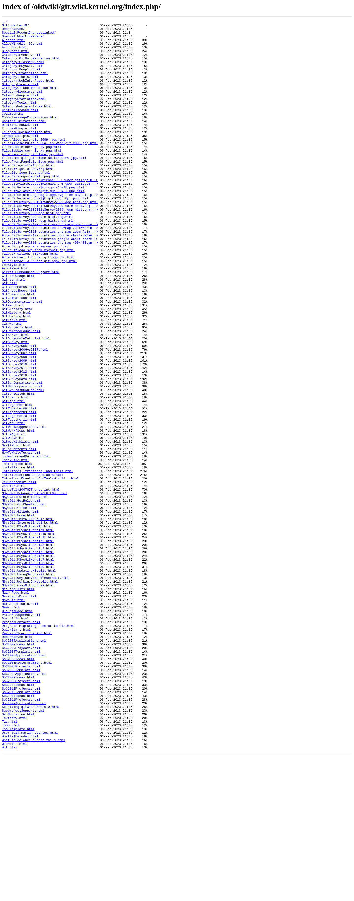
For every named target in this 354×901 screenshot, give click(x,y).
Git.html (9, 336)
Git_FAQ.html (13, 517)
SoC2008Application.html (24, 782)
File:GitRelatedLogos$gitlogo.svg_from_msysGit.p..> (50, 230)
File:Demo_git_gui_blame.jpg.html (32, 181)
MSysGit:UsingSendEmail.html (28, 685)
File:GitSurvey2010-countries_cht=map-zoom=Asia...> (50, 274)
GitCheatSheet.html (19, 345)
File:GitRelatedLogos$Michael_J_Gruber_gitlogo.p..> (50, 212)
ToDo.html (10, 866)
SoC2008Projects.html (21, 796)
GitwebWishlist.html (20, 526)
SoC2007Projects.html (21, 774)
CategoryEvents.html (20, 97)
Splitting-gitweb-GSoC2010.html (30, 844)
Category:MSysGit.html (22, 75)
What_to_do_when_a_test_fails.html (33, 884)
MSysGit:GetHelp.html (21, 597)
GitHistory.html (16, 371)
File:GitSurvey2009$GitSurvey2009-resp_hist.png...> (50, 247)
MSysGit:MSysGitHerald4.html (28, 654)
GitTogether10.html (19, 495)
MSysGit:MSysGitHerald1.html (28, 632)
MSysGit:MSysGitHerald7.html (28, 667)
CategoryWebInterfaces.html (27, 124)
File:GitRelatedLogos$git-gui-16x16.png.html (43, 221)
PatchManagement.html (21, 734)
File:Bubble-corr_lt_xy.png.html (31, 177)
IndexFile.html (15, 548)
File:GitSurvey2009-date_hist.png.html (37, 256)
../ (5, 22)
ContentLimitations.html (24, 141)
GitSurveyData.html (19, 451)
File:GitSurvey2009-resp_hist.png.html (37, 261)
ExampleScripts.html (20, 159)
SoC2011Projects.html (21, 835)
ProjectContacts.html (21, 743)
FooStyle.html (14, 314)
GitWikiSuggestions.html (24, 508)
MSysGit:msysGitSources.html (28, 698)
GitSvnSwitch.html (18, 468)
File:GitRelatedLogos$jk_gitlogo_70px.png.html (45, 234)
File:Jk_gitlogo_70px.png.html (30, 300)
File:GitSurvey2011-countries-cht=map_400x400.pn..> (50, 287)
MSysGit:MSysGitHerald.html (27, 628)
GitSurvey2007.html (19, 420)
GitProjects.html (17, 389)
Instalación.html (17, 552)
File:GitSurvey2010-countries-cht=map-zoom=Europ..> (50, 265)
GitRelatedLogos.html (21, 393)
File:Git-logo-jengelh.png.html (30, 208)
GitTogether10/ (15, 26)
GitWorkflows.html (18, 513)
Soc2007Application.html (24, 840)
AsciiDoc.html (14, 53)
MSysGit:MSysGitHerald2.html (28, 645)
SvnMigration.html (18, 853)
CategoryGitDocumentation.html (30, 101)
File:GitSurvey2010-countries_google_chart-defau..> (50, 278)
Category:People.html (21, 79)
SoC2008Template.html (21, 800)
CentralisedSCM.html (20, 128)
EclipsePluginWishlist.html (27, 155)
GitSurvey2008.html (19, 424)
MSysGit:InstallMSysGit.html (28, 619)
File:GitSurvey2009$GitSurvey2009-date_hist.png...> (50, 243)
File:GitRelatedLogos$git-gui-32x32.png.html (43, 225)
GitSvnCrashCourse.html (23, 464)
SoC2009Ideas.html (18, 809)
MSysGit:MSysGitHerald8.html (28, 672)
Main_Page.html (15, 707)
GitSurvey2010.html (19, 433)
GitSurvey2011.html (19, 438)
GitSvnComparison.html (22, 455)
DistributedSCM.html (20, 146)
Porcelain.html (15, 738)
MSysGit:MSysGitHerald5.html (28, 659)
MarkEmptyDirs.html (19, 712)
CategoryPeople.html (20, 110)
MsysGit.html (13, 716)
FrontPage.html (15, 318)
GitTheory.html (15, 473)
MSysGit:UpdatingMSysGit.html (29, 681)
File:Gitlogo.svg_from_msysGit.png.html (38, 296)
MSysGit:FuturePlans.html (25, 592)
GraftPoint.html (16, 530)
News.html (10, 725)
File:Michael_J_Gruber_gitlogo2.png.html (39, 309)
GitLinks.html (14, 380)
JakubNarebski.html (19, 575)
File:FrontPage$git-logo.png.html (32, 190)
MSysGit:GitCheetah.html (24, 601)
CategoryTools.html (19, 119)
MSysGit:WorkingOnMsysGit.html (30, 694)
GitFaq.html (12, 362)
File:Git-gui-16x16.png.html (28, 194)
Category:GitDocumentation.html (30, 66)
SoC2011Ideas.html (18, 831)
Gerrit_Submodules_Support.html (30, 323)
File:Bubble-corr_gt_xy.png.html (31, 172)
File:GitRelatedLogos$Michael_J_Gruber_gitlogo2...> (50, 216)
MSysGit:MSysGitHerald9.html (28, 676)
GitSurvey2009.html (19, 429)
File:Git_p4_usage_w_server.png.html (35, 292)
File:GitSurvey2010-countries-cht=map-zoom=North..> (50, 269)
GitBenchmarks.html (19, 340)
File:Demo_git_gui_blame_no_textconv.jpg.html (44, 185)
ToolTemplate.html (18, 871)
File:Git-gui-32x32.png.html (28, 199)
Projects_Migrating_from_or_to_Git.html (38, 747)
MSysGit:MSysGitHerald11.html (29, 641)
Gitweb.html (12, 522)
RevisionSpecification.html (27, 756)
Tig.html (9, 862)
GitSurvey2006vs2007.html (25, 415)
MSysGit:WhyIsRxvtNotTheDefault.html (35, 690)
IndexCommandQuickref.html (26, 544)
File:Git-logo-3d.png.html (26, 203)
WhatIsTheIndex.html (20, 880)
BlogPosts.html (15, 57)
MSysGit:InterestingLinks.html (30, 623)
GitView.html (13, 504)
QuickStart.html (16, 751)
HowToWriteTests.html (21, 539)
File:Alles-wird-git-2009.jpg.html (33, 163)
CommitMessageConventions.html (30, 137)
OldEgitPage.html (17, 729)
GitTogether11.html (19, 499)
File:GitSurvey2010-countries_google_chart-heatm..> (50, 283)
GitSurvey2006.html (19, 411)
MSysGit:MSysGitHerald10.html (29, 636)
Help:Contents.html (19, 535)
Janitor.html (13, 579)
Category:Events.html (21, 62)
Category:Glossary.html (23, 71)
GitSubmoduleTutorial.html (26, 402)
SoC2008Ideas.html (18, 787)
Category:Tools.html (20, 88)
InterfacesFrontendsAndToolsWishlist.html (40, 570)
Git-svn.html (13, 331)
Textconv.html (14, 858)
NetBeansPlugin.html (20, 720)
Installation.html (18, 557)
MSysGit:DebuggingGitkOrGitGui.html (34, 588)
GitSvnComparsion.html (22, 460)
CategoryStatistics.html (24, 115)
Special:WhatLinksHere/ (23, 40)
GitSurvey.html (15, 407)
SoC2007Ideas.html (18, 769)
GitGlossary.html (17, 367)
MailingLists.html (18, 703)
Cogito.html (12, 132)
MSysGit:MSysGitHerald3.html (28, 650)
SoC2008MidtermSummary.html (27, 791)
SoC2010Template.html (21, 827)
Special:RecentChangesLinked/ (29, 35)
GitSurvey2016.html (19, 446)
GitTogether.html (17, 482)
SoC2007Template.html (21, 778)
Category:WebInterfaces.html (28, 93)
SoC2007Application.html (24, 765)
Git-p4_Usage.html (18, 327)
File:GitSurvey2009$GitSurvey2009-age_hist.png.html (50, 239)
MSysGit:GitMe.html (19, 606)
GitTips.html (13, 477)
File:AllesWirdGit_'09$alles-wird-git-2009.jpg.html (50, 168)
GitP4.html (11, 384)
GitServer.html (15, 398)
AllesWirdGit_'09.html (22, 48)
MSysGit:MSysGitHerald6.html (28, 663)
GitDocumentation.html (22, 358)
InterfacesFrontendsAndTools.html (32, 566)
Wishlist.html (14, 889)
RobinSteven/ (13, 31)
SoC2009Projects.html (21, 813)
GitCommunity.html (18, 349)
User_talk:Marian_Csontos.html (30, 875)
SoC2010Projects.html (21, 822)
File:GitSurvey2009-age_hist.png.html (36, 252)
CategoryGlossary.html (22, 106)
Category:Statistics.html (25, 84)
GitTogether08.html (19, 486)
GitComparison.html (19, 354)
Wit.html (9, 893)
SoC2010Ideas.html (18, 818)
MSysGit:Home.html (18, 614)
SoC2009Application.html (24, 804)
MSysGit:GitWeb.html (20, 610)
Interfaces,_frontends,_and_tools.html (37, 561)
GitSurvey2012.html (19, 442)
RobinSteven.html (17, 760)
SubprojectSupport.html (23, 849)
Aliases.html (13, 44)
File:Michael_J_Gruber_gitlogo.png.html (38, 305)
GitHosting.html (16, 376)
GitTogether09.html (19, 491)
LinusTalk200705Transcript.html (30, 583)
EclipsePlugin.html (19, 150)
